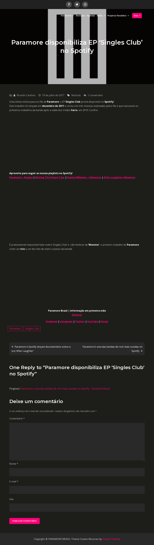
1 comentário (95, 95)
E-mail (13, 481)
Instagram (66, 321)
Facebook (51, 321)
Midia (100, 15)
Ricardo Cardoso (26, 95)
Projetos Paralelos (116, 15)
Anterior (77, 315)
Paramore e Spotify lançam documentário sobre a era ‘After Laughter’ (41, 349)
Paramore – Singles (21, 177)
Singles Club (32, 328)
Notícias (80, 15)
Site (136, 15)
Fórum (104, 321)
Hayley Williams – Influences (84, 177)
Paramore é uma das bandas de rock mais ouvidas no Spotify (112, 349)
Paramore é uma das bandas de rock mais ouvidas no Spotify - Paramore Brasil (65, 388)
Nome (13, 463)
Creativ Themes (111, 539)
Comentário (17, 418)
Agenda (91, 15)
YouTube (92, 321)
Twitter (80, 321)
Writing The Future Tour (50, 177)
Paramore (66, 15)
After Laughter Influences (119, 177)
